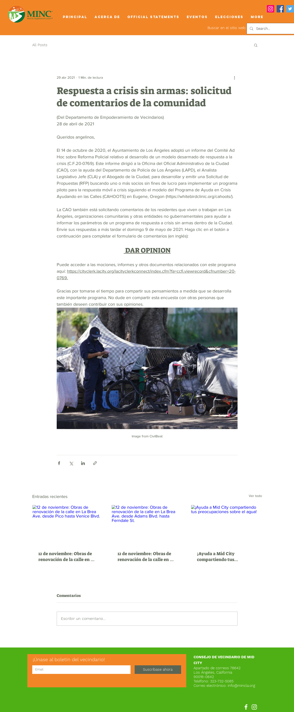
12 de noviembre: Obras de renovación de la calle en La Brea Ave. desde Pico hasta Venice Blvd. (67, 556)
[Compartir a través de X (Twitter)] (71, 463)
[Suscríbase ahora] (158, 669)
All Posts (39, 45)
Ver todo (255, 496)
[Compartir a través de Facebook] (59, 463)
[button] (107, 17)
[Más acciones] (235, 77)
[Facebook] (280, 8)
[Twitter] (290, 8)
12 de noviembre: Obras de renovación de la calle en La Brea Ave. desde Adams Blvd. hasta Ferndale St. (146, 556)
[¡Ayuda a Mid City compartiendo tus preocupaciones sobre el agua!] (226, 525)
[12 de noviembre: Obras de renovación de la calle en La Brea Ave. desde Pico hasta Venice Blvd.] (68, 525)
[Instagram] (270, 8)
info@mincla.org (241, 685)
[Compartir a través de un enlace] (95, 463)
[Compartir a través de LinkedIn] (83, 463)
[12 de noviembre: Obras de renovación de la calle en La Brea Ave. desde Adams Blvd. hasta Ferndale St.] (147, 525)
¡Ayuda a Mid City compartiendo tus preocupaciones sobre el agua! (222, 556)
